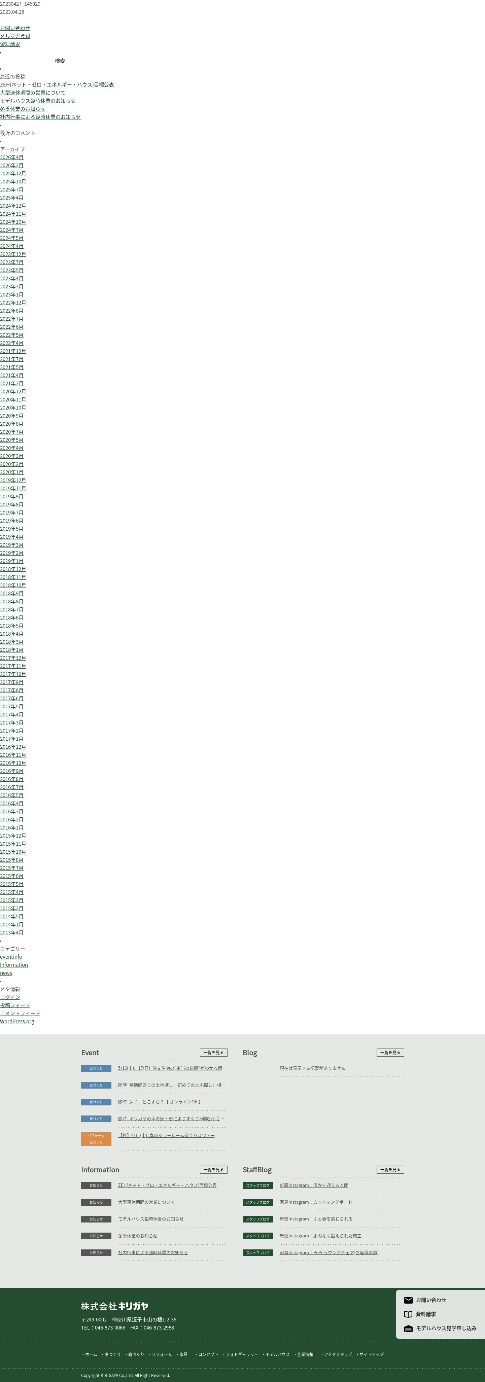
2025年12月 (13, 173)
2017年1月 (12, 738)
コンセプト (208, 1354)
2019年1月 (12, 561)
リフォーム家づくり (96, 1139)
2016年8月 (12, 779)
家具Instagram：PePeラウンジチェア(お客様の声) (329, 1252)
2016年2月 (12, 819)
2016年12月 (13, 746)
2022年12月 (13, 302)
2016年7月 (12, 787)
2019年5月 (12, 528)
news (6, 973)
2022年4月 (12, 343)
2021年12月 (13, 351)
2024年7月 (12, 230)
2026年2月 (12, 165)
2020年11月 (13, 399)
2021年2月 (12, 383)
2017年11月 (13, 666)
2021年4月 (12, 375)
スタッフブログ (258, 1185)
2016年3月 (12, 811)
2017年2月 (12, 730)
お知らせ (96, 1185)
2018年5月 (12, 625)
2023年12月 (13, 254)
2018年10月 (13, 585)
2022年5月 (12, 335)
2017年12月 (13, 658)
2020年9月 (12, 415)
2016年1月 (12, 827)
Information (14, 964)
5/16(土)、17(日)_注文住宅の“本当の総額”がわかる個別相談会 (173, 1068)
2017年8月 (12, 690)
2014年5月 (12, 916)
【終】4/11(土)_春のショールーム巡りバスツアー (166, 1135)
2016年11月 (13, 754)
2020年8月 (12, 423)
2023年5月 (12, 270)
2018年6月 (12, 617)
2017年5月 (12, 706)
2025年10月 (13, 181)
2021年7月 (12, 359)
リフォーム (162, 1354)
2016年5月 (12, 795)
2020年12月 (13, 391)
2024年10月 (13, 221)
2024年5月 (12, 238)
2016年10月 (13, 763)
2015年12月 (13, 835)
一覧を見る (214, 1053)
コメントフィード (20, 1013)
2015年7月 (12, 868)
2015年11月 (13, 843)
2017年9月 (12, 682)
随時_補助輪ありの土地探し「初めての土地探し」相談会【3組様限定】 (173, 1085)
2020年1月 (12, 472)
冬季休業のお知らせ (22, 108)
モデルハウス (278, 1354)
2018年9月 (12, 593)
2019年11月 (13, 488)
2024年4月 (12, 246)
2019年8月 (12, 504)
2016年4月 (12, 803)
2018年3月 (12, 641)
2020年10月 (13, 407)
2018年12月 (13, 569)
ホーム (91, 1354)
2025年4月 (12, 197)
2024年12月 (13, 205)
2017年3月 (12, 722)
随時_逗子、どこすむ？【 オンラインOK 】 (160, 1102)
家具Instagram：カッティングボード (316, 1202)
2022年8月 (12, 310)
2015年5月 (12, 884)
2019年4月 (12, 536)
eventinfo (11, 956)
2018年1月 (12, 649)
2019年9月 (12, 496)
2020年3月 (12, 456)
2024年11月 (13, 213)
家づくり (96, 1068)
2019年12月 (13, 480)
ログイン (10, 997)
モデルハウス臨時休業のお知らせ (38, 100)
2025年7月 (12, 189)
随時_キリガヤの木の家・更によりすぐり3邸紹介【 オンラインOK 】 (173, 1119)
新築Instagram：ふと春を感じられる (316, 1219)
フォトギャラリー (242, 1354)
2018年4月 (12, 633)
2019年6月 (12, 520)
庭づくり (136, 1354)
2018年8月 (12, 601)
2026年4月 (12, 157)
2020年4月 (12, 448)
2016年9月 (12, 771)
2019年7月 (12, 512)
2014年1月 (12, 924)
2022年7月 (12, 318)
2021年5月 (12, 367)
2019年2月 (12, 553)
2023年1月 (12, 294)
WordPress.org (17, 1021)
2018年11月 (13, 577)
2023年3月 (12, 286)
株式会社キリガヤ (114, 1306)
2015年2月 (12, 908)
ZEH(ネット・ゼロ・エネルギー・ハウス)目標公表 (57, 84)
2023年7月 (12, 262)
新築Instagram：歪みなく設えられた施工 (320, 1236)
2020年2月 (12, 464)
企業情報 (305, 1354)
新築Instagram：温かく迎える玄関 (314, 1185)
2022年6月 (12, 326)
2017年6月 (12, 698)
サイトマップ (371, 1354)
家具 (183, 1354)
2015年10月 (13, 851)
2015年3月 (12, 900)
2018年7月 (12, 609)
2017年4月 (12, 714)
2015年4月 (12, 892)
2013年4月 (12, 932)
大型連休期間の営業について (33, 92)
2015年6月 (12, 876)
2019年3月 (12, 544)
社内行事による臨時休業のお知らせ (40, 116)
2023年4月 (12, 278)
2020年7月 (12, 431)
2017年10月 (13, 674)
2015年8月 (12, 859)
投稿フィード (15, 1005)
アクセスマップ (338, 1354)
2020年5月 (12, 439)
